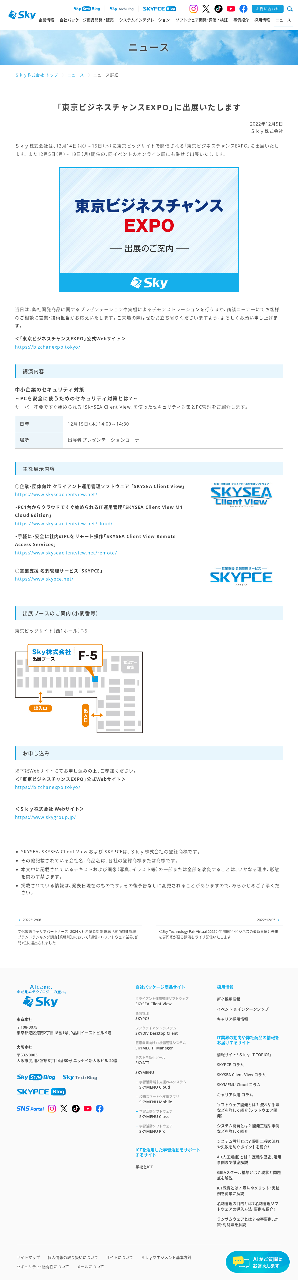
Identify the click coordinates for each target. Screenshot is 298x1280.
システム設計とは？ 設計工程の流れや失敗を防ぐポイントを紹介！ (248, 1144)
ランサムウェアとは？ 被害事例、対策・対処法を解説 (247, 1221)
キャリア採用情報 (232, 1019)
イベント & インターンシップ (243, 1009)
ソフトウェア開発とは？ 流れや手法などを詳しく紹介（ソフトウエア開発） (248, 1110)
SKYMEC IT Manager (169, 1045)
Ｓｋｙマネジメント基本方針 (166, 1257)
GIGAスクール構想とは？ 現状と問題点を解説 (249, 1175)
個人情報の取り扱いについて (73, 1257)
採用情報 (262, 19)
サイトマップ (28, 1257)
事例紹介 (241, 19)
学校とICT (144, 1166)
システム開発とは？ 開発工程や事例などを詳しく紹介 (248, 1128)
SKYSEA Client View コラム (241, 1074)
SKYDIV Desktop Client (169, 1031)
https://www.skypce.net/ (44, 579)
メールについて (90, 1266)
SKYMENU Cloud (171, 1084)
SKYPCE (169, 1016)
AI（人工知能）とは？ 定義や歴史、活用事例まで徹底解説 (249, 1159)
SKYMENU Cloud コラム (239, 1084)
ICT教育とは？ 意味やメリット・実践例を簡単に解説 (248, 1190)
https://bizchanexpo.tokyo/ (47, 347)
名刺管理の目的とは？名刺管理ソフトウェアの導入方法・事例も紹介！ (247, 1206)
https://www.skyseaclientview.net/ (56, 494)
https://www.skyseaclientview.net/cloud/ (64, 524)
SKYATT (169, 1060)
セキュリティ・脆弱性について (43, 1266)
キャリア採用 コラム (235, 1094)
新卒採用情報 (228, 999)
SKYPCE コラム (230, 1064)
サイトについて (119, 1257)
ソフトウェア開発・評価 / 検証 (202, 19)
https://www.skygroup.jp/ (45, 817)
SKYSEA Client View (169, 1001)
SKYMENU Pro (171, 1129)
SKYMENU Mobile (171, 1099)
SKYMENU (144, 1072)
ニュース (283, 19)
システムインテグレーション (144, 19)
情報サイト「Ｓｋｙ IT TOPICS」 (244, 1054)
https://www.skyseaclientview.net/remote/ (66, 553)
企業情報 (46, 19)
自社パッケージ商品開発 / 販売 (87, 19)
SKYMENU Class (171, 1114)
